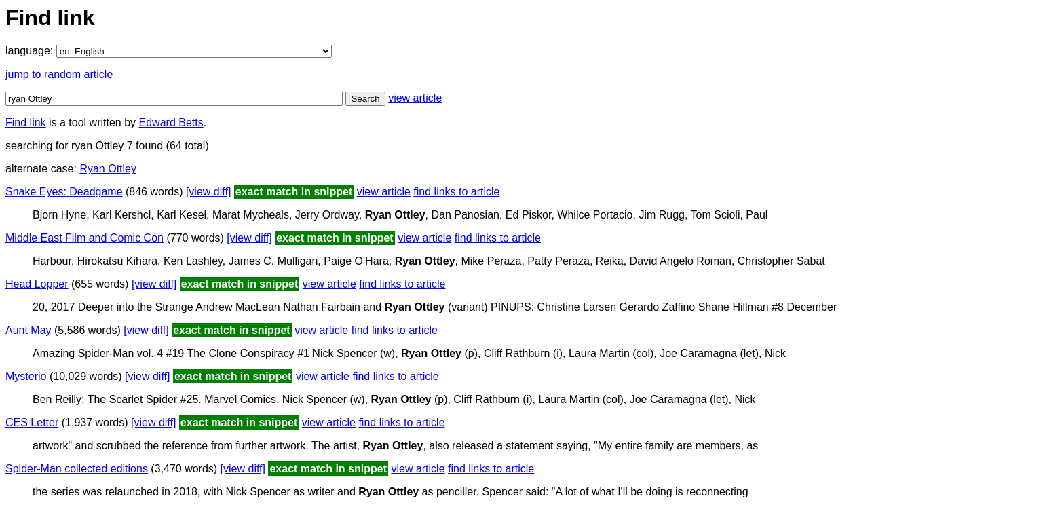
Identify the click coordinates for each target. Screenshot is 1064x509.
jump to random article (59, 74)
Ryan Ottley (107, 168)
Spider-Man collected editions (76, 468)
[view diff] (208, 191)
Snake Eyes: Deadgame (64, 191)
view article (415, 98)
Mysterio (25, 376)
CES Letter (31, 422)
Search (365, 99)
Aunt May (28, 330)
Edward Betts (171, 122)
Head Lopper (37, 284)
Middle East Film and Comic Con (84, 238)
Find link (25, 122)
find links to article (456, 191)
